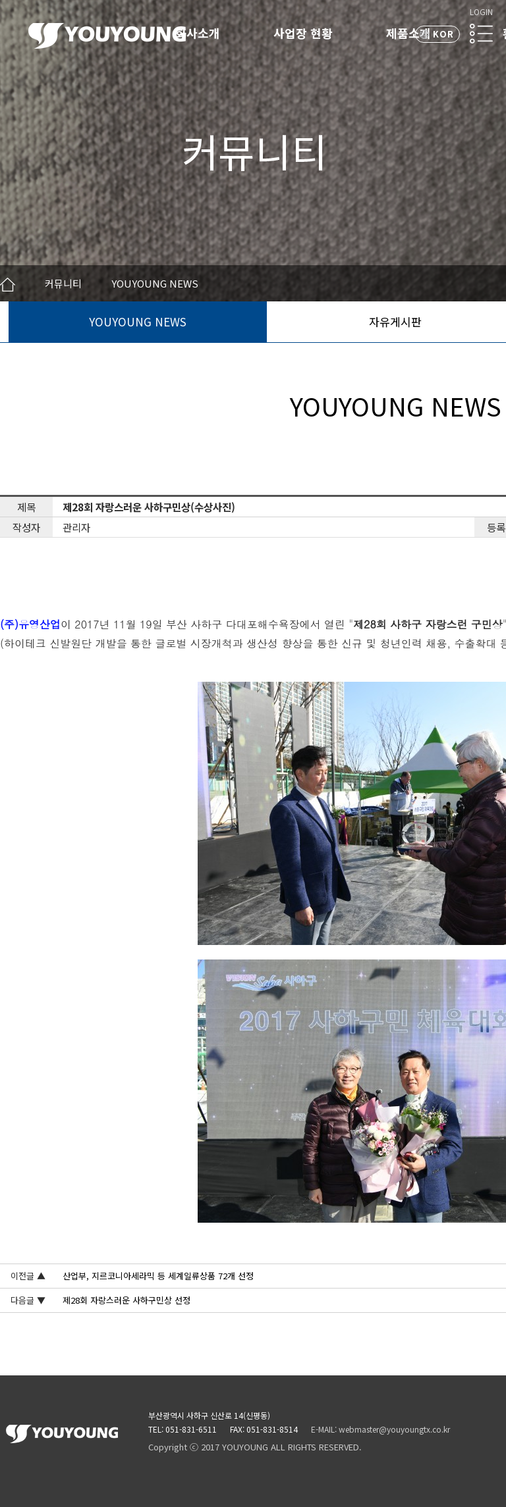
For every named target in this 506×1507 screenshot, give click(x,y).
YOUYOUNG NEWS (137, 321)
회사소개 (197, 32)
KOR (443, 34)
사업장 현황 (303, 32)
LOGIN (481, 11)
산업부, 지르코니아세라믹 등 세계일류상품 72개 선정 (158, 1275)
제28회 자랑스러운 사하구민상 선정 (126, 1300)
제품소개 (408, 32)
